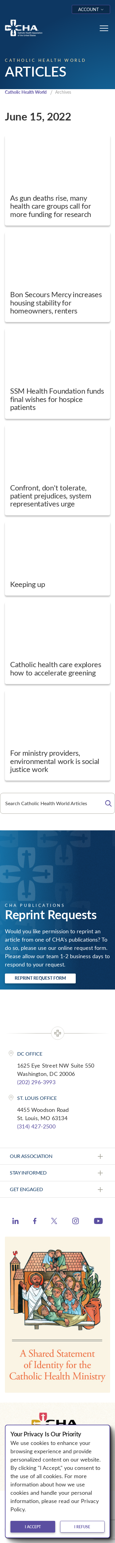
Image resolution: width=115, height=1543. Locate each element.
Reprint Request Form (40, 978)
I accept (33, 1526)
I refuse (82, 1526)
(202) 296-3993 (36, 1082)
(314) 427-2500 (36, 1126)
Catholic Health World (26, 92)
